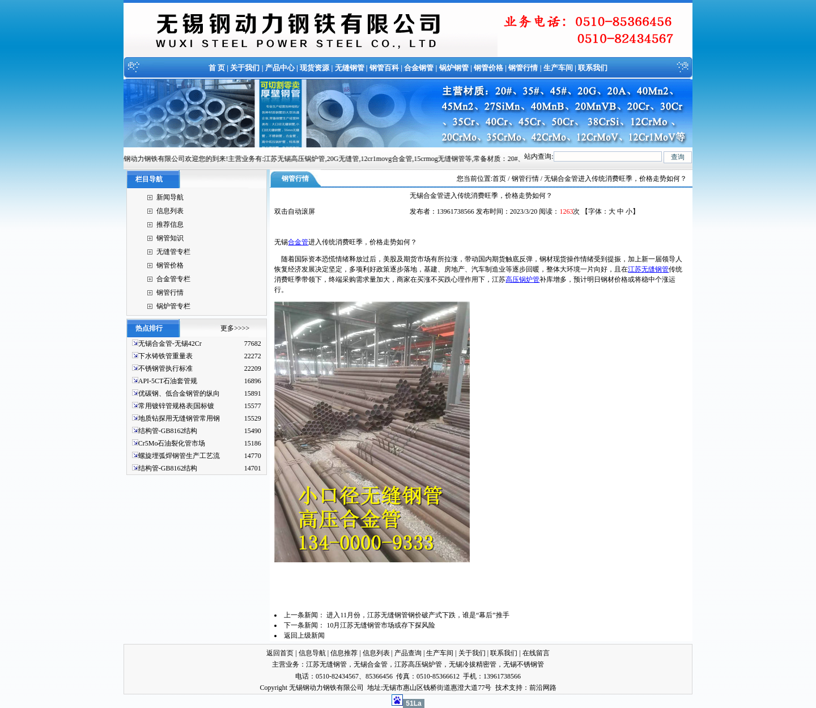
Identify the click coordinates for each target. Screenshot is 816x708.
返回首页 (280, 653)
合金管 (298, 242)
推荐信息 (170, 224)
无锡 (281, 242)
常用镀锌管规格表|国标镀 (176, 406)
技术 (502, 688)
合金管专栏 (173, 279)
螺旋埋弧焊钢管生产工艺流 (179, 456)
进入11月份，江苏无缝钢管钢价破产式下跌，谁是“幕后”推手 (417, 615)
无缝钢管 (349, 67)
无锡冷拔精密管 (472, 664)
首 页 (217, 67)
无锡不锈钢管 (523, 664)
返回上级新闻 (304, 635)
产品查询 (408, 653)
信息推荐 (344, 653)
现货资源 (314, 67)
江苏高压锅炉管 (418, 664)
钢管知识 (170, 238)
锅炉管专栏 (173, 306)
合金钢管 (419, 67)
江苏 (498, 279)
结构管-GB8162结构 (168, 431)
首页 (499, 179)
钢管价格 (488, 67)
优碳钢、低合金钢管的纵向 (179, 393)
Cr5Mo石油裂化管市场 (172, 443)
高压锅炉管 (522, 279)
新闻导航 (170, 197)
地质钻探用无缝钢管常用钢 (179, 418)
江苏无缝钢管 (648, 269)
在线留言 (536, 653)
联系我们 (592, 67)
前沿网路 (542, 688)
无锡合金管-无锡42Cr (170, 343)
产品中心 (280, 67)
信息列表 (170, 211)
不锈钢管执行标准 (165, 368)
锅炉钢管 (454, 67)
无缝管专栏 (173, 252)
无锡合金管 (371, 664)
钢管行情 (523, 67)
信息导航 (312, 653)
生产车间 (558, 67)
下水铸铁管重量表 (165, 356)
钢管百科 (384, 67)
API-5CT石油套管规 (168, 381)
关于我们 (245, 67)
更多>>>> (234, 328)
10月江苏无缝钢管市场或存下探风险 (380, 625)
